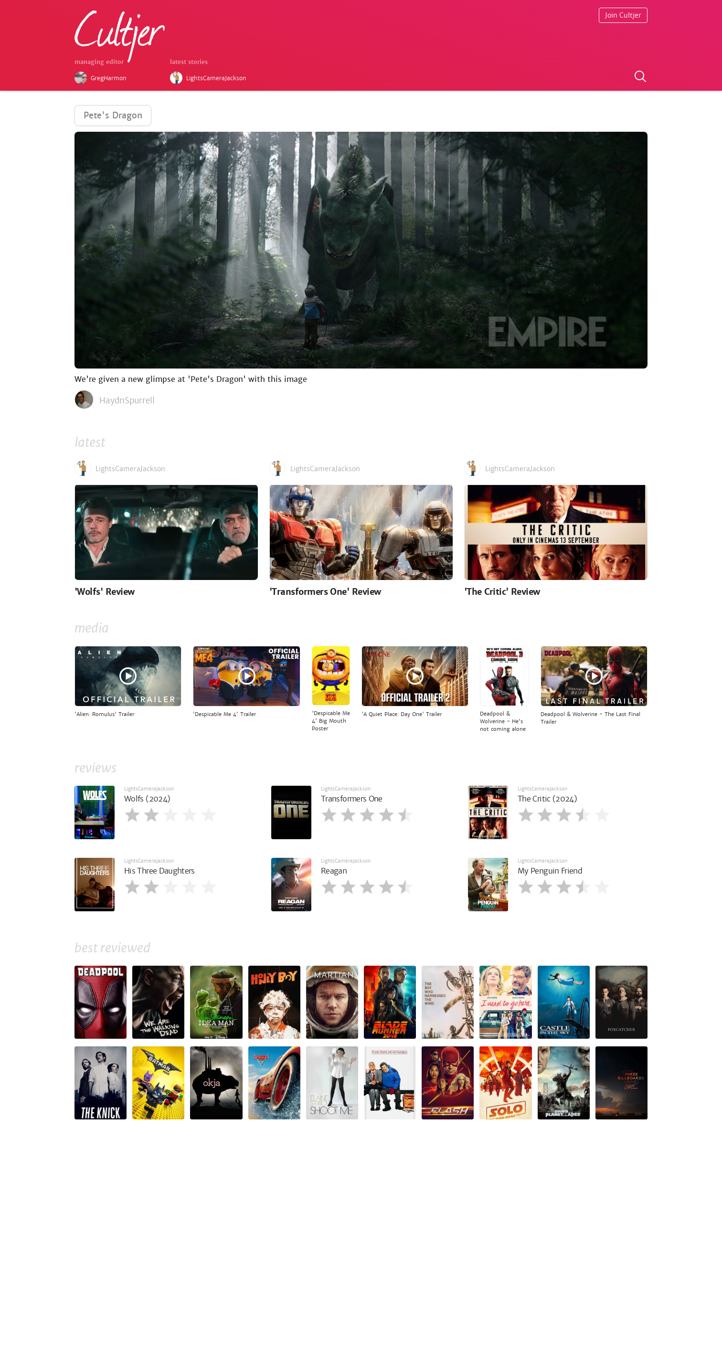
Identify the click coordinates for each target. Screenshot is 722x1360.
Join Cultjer (623, 15)
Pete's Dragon (113, 115)
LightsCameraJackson (149, 789)
